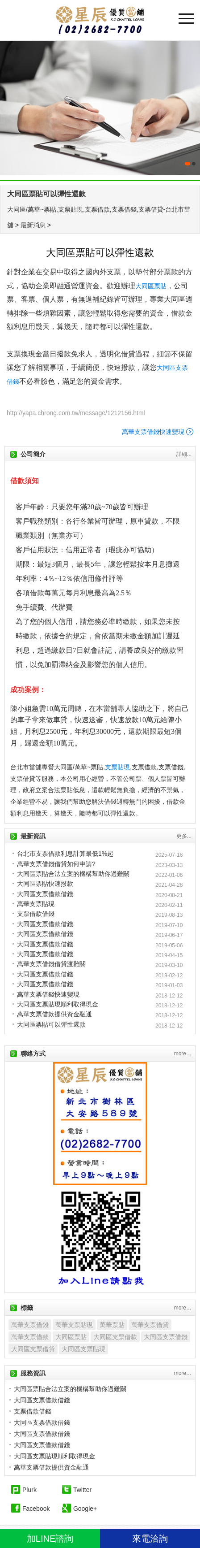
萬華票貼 (112, 1324)
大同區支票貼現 (83, 1349)
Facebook (36, 1508)
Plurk (29, 1489)
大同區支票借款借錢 (45, 894)
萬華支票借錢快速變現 (153, 431)
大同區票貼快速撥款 (45, 883)
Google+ (85, 1508)
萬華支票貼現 (35, 903)
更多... (184, 836)
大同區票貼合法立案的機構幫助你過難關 (73, 873)
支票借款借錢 (35, 913)
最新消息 (33, 225)
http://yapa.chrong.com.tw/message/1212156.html (76, 412)
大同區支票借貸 (33, 1349)
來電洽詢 (150, 1539)
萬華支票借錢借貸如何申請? (56, 863)
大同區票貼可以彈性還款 (46, 194)
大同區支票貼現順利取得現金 (57, 1004)
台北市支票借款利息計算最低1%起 (65, 853)
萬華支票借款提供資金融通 (54, 1014)
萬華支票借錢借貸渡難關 (51, 963)
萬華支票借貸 (150, 1324)
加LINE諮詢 (50, 1539)
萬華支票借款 (30, 1336)
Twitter (82, 1489)
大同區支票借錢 (166, 1336)
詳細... (184, 454)
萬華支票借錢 (30, 1324)
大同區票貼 (151, 286)
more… (183, 1053)
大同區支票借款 (115, 1336)
